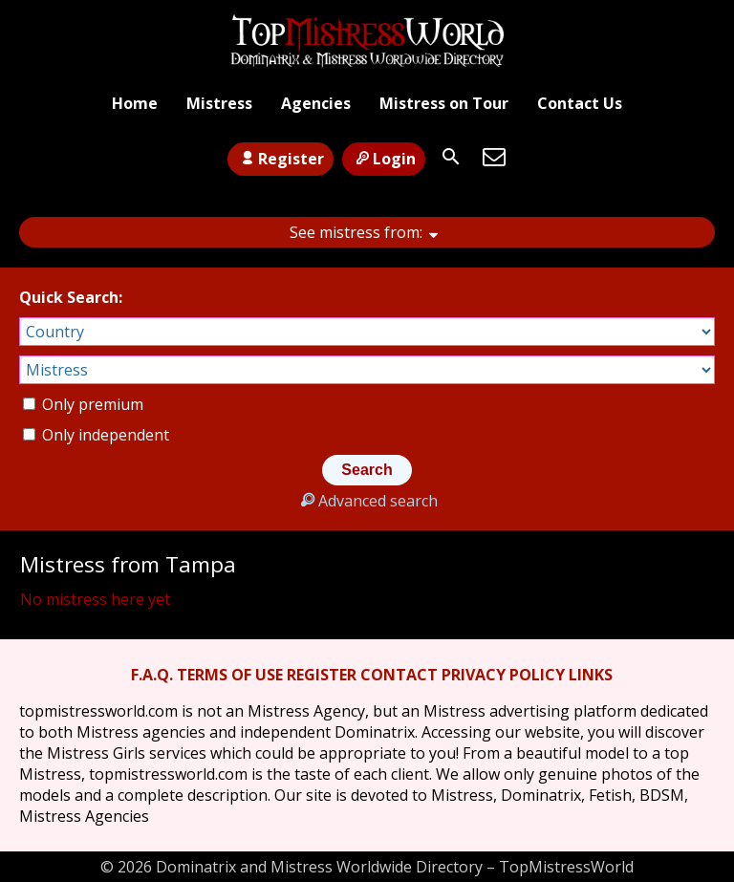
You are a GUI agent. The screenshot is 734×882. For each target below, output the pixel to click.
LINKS (591, 674)
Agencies (316, 103)
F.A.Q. (152, 674)
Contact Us (579, 103)
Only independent (96, 434)
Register (280, 158)
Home (135, 103)
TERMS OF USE (230, 674)
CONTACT (399, 674)
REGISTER (321, 674)
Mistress (219, 103)
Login (384, 158)
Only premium (83, 404)
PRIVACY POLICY (503, 674)
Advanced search (366, 500)
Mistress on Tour (443, 103)
